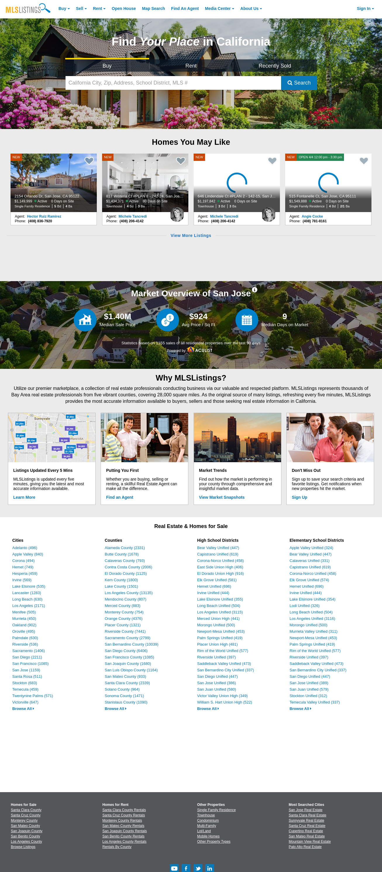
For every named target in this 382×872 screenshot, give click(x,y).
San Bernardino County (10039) (132, 644)
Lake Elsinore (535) (28, 586)
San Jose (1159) (26, 670)
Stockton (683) (24, 683)
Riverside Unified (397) (216, 657)
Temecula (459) (25, 689)
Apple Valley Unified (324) (311, 548)
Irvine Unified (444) (213, 593)
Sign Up (299, 497)
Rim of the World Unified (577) (222, 651)
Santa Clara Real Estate (307, 815)
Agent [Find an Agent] (185, 8)
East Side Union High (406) (220, 567)
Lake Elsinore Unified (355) (220, 599)
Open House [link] (124, 8)
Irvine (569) (22, 580)
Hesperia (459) (24, 573)
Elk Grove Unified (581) (217, 580)
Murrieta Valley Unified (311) (314, 631)
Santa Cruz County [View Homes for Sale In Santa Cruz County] (25, 815)
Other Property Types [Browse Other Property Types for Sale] (213, 842)
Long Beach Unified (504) (218, 605)
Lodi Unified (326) (305, 605)
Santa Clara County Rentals (124, 810)
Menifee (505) (24, 612)
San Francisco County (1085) (129, 657)
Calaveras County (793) (125, 560)
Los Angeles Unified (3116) (312, 618)
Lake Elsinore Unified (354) (312, 599)
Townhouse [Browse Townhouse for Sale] (206, 815)
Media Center (218, 8)
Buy (62, 8)
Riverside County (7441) (125, 631)
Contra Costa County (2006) (128, 567)
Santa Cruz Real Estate (307, 826)
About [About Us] (249, 8)
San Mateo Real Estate (307, 836)
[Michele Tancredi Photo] (177, 212)
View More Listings (191, 235)
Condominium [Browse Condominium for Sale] (208, 820)
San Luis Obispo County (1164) (131, 670)
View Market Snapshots (222, 497)
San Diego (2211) (27, 657)
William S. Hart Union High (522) (224, 702)
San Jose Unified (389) (309, 683)
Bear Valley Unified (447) (218, 548)
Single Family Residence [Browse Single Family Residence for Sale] (216, 810)
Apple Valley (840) (27, 554)
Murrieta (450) (24, 618)
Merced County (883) (122, 605)
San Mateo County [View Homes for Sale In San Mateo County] (25, 826)
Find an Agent (119, 497)
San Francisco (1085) (30, 663)
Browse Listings (23, 847)
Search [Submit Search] (299, 83)
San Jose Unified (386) (216, 683)
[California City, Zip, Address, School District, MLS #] (173, 83)
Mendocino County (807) (125, 599)
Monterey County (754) (124, 612)
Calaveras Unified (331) (310, 560)
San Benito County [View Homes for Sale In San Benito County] (25, 836)
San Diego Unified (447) (217, 676)
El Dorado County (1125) (126, 573)
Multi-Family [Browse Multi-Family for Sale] (206, 826)
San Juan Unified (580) (216, 689)
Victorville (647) (25, 702)
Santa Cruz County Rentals (123, 815)
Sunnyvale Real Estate (306, 820)
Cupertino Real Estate (306, 831)
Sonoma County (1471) (124, 696)
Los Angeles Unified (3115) (220, 612)
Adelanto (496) (24, 548)
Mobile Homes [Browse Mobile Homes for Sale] (208, 836)
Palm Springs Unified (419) (219, 638)
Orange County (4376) (123, 618)
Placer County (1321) (123, 625)
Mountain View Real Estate (310, 842)
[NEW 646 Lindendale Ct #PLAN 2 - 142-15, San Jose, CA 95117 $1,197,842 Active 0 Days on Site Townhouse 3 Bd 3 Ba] (237, 183)
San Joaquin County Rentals (124, 831)
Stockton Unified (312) (308, 696)
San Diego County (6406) (126, 651)
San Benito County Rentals (123, 836)
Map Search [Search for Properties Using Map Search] (153, 8)
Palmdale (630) (25, 638)
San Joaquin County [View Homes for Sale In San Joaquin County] (26, 831)
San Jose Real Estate (305, 810)
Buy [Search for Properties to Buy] (107, 66)
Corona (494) (23, 560)
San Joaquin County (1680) (128, 663)
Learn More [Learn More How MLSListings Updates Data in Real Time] (24, 497)
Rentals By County (116, 847)
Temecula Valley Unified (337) (315, 702)
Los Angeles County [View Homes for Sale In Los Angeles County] (26, 842)
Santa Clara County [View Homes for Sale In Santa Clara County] (26, 810)
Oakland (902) (24, 625)
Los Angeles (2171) (28, 605)
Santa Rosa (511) (27, 676)
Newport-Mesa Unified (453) (221, 631)
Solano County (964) (122, 689)
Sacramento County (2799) (127, 638)
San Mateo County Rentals (123, 826)
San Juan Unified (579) (309, 689)
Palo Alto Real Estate (305, 847)
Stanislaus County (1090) (126, 702)
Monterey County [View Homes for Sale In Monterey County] (24, 820)
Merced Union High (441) (218, 618)
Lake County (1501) (121, 586)
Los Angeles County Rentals (124, 842)
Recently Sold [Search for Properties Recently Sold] (275, 66)
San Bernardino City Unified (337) (225, 670)
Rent (97, 8)
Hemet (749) (22, 567)
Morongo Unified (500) (216, 625)
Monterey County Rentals (122, 820)
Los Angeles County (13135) (129, 593)
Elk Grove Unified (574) (309, 580)
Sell (79, 8)
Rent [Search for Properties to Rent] (191, 66)
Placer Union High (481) (217, 644)
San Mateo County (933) (125, 676)
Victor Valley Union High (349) (222, 696)
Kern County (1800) (121, 580)
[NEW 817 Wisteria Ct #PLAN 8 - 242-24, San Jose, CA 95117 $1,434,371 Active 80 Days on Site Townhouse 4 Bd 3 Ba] (145, 183)
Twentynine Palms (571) (32, 696)
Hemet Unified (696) (214, 586)
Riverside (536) (25, 644)
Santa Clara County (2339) (127, 683)
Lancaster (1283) (26, 593)
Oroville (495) (23, 631)
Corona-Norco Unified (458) (220, 560)
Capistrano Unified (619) (217, 554)
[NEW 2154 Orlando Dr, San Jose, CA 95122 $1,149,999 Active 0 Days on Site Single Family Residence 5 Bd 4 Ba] (54, 183)
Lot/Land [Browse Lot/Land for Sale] (204, 831)
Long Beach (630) (27, 599)
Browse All (23, 708)
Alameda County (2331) (125, 548)
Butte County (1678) (122, 554)
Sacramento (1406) (28, 651)
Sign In (364, 8)
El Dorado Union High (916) (220, 573)
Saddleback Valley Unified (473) (224, 663)
